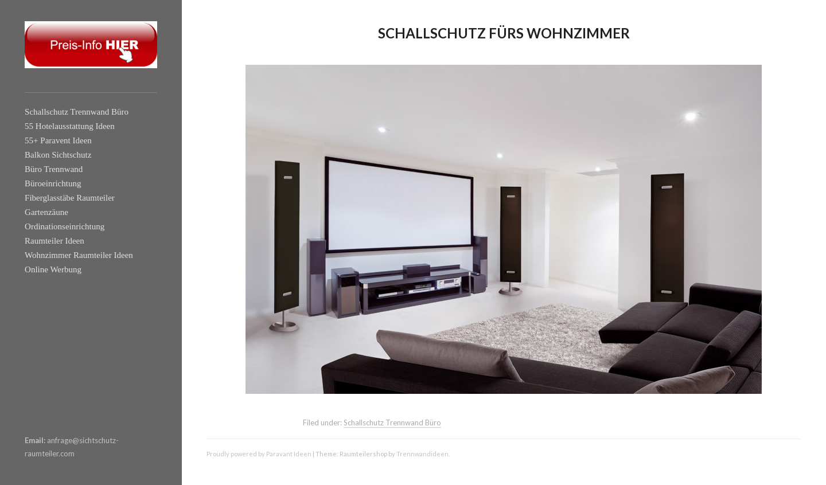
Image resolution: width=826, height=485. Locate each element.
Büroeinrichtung (53, 183)
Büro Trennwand (54, 169)
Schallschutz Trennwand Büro (76, 111)
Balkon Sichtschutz (58, 154)
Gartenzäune (46, 212)
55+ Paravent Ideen (58, 140)
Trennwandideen (422, 453)
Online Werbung (53, 269)
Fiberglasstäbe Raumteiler (70, 197)
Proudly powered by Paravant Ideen (258, 453)
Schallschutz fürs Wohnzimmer (504, 33)
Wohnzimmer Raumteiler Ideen (79, 255)
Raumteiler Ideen (54, 240)
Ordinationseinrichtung (64, 226)
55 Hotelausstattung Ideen (70, 126)
